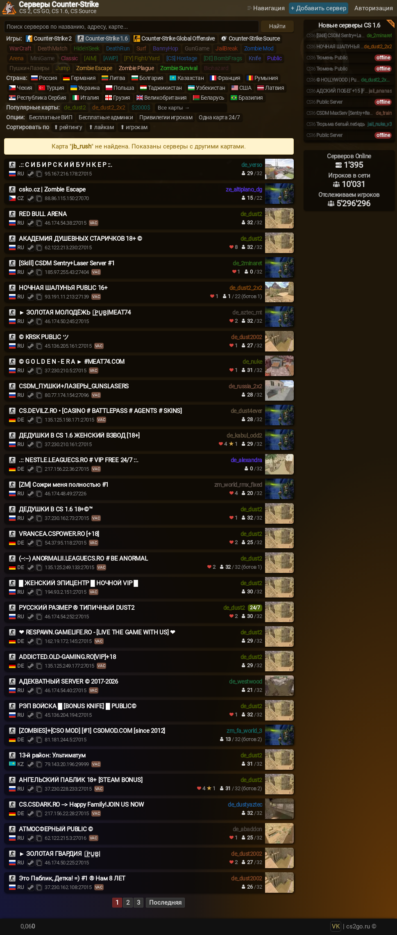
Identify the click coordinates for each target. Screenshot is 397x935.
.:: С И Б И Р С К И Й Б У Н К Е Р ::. (65, 165)
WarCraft (20, 48)
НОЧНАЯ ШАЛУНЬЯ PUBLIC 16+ (63, 288)
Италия (89, 97)
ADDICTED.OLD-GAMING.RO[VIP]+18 (67, 657)
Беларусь (213, 97)
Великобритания (165, 97)
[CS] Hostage (181, 58)
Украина (89, 87)
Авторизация (373, 8)
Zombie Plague (136, 68)
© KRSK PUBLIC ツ (43, 337)
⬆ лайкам (100, 127)
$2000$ (141, 107)
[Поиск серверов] (131, 27)
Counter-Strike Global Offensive (178, 38)
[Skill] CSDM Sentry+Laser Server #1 (66, 263)
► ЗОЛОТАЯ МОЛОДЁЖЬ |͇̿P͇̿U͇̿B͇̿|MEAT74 (75, 312)
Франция (229, 78)
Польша (123, 87)
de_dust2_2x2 (108, 107)
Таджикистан (165, 87)
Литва (117, 78)
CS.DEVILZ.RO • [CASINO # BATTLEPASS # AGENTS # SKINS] (100, 411)
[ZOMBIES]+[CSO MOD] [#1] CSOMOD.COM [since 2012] (92, 730)
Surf (141, 48)
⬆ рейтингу (68, 127)
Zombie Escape (94, 68)
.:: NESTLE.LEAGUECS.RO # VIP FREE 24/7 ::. (78, 460)
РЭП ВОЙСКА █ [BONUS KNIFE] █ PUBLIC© (77, 706)
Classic (69, 58)
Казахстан (190, 78)
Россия (48, 78)
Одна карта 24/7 (219, 117)
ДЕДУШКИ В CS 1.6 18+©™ (56, 509)
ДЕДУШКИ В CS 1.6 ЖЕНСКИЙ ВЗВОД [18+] (79, 435)
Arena (16, 58)
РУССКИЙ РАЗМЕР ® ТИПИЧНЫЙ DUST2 (76, 607)
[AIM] (90, 58)
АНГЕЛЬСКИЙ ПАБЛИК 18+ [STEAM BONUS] (80, 780)
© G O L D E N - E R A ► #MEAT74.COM (72, 361)
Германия (83, 78)
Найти (277, 26)
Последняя (165, 902)
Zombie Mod (259, 48)
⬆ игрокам (133, 127)
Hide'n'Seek (87, 48)
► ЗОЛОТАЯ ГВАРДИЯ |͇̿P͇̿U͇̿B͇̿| (59, 853)
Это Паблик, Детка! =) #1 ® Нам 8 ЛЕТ (72, 878)
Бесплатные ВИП (50, 117)
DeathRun (118, 48)
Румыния (266, 78)
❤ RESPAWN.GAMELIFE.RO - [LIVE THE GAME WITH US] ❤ (97, 632)
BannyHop (165, 48)
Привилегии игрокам (165, 117)
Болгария (151, 78)
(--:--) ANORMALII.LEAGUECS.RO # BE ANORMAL (83, 558)
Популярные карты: (32, 107)
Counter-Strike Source (254, 38)
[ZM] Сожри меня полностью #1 (64, 484)
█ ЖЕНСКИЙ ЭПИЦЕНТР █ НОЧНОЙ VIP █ (78, 583)
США (245, 87)
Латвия (274, 87)
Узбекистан (210, 87)
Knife (255, 58)
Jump (63, 68)
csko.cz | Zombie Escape (52, 189)
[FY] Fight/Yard (142, 58)
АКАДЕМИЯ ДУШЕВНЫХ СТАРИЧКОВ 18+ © (80, 238)
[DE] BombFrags (223, 58)
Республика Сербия (41, 97)
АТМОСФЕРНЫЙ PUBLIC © (56, 829)
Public (274, 58)
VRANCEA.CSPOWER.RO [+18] (59, 534)
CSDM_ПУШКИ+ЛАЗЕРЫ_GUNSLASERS (74, 386)
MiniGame (42, 58)
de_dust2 (75, 107)
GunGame (197, 48)
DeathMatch (52, 48)
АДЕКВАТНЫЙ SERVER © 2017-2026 (68, 681)
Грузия (121, 97)
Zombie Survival (178, 68)
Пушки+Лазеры (29, 68)
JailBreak (227, 48)
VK (336, 926)
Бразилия (250, 97)
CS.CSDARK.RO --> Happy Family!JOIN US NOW (81, 804)
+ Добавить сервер (318, 8)
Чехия (24, 87)
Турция (55, 87)
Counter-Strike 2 (52, 38)
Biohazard (216, 68)
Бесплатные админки (106, 117)
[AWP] (110, 58)
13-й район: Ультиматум (52, 755)
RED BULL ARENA (43, 214)
